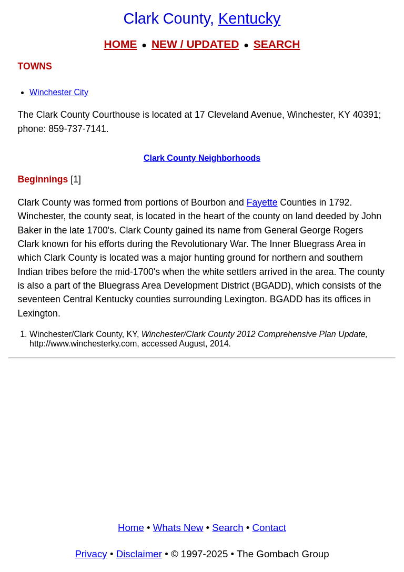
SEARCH (277, 44)
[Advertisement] (202, 436)
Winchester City (58, 92)
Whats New (178, 527)
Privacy (91, 553)
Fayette (262, 202)
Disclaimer (139, 553)
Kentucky (249, 18)
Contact (269, 527)
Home (131, 527)
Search (227, 527)
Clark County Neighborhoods (202, 158)
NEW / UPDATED (195, 44)
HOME (120, 44)
